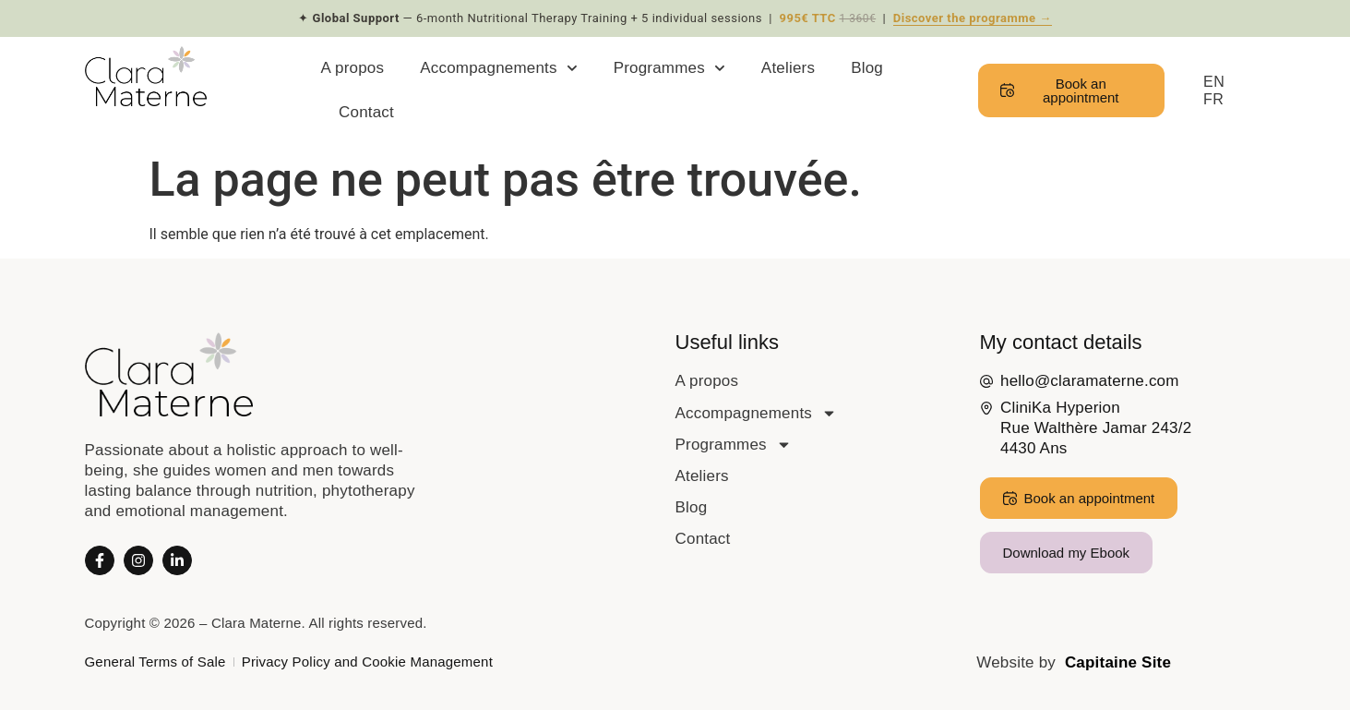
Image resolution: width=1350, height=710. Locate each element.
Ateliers (788, 68)
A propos (353, 68)
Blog (867, 68)
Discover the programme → (972, 18)
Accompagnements (498, 68)
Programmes (669, 68)
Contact (366, 112)
